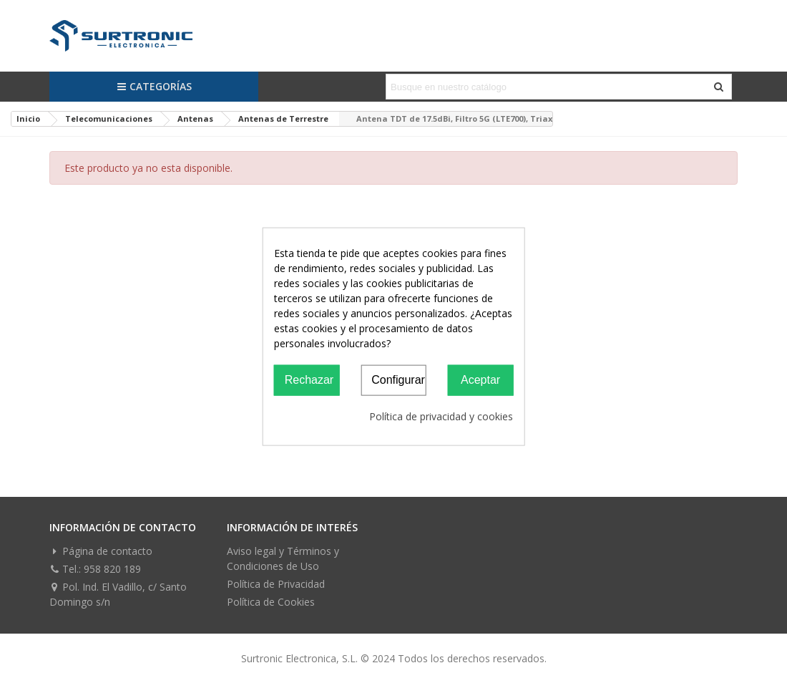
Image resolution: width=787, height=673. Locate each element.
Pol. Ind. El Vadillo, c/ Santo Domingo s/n (118, 594)
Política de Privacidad (276, 584)
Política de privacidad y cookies (441, 415)
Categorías (154, 86)
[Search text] (547, 86)
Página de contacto (100, 550)
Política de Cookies (271, 602)
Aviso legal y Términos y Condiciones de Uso (283, 558)
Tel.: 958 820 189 (95, 568)
